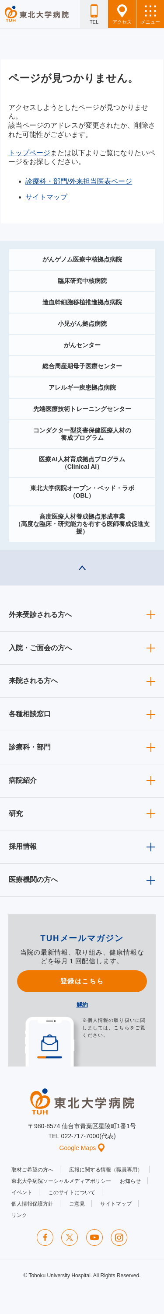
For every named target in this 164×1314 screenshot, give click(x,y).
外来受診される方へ (40, 614)
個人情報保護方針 (32, 1204)
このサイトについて (71, 1192)
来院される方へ (33, 680)
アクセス (122, 14)
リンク (19, 1215)
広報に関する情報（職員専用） (106, 1170)
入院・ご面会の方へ (40, 648)
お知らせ (130, 1181)
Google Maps (82, 1147)
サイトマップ (46, 197)
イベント (21, 1192)
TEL (94, 14)
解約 (82, 1004)
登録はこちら (82, 981)
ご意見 (77, 1204)
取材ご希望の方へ (32, 1170)
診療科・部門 (30, 747)
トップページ (29, 153)
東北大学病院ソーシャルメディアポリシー (61, 1181)
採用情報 (23, 846)
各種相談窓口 (30, 714)
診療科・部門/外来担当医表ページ (78, 181)
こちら (121, 1027)
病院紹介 (23, 780)
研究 (16, 813)
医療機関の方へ (33, 879)
